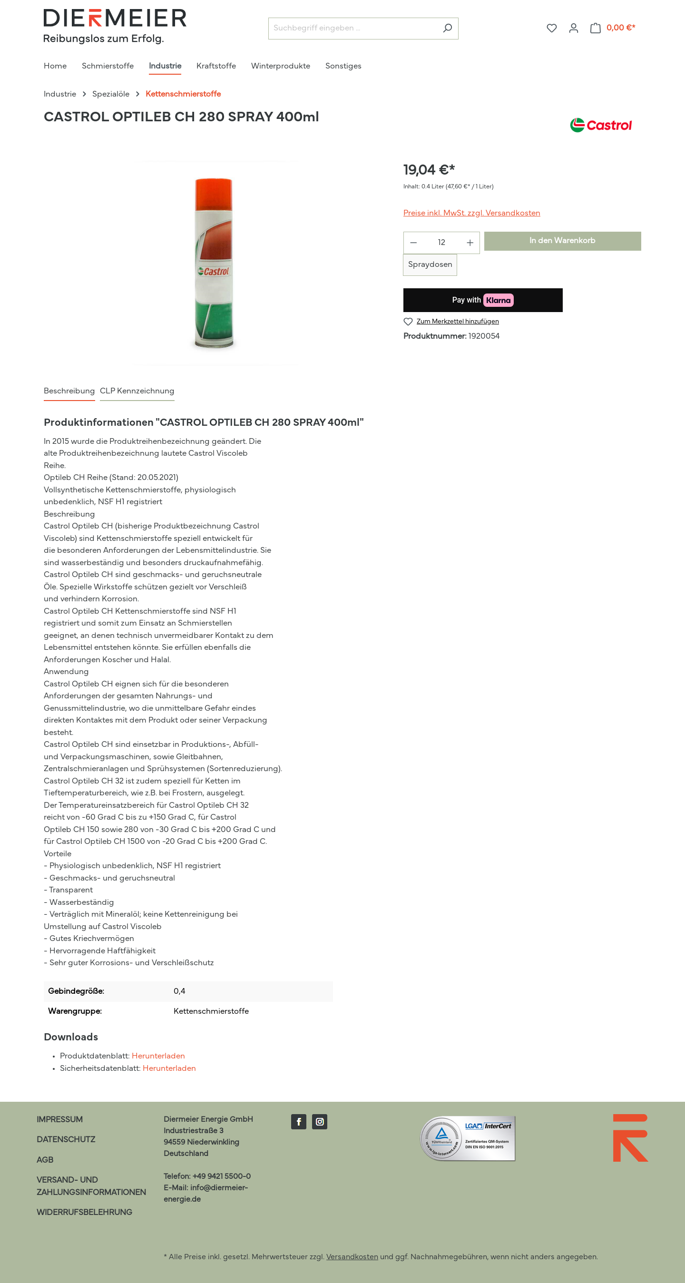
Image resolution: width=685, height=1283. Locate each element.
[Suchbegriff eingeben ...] (352, 29)
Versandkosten (352, 1257)
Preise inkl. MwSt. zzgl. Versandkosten (471, 213)
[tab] (69, 392)
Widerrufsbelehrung (84, 1212)
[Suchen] (447, 29)
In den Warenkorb (562, 241)
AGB (45, 1160)
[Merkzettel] (552, 28)
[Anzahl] (442, 243)
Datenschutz (66, 1140)
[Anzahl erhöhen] (470, 243)
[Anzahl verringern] (413, 243)
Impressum (60, 1120)
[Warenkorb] (613, 28)
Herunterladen (158, 1056)
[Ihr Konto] (574, 28)
